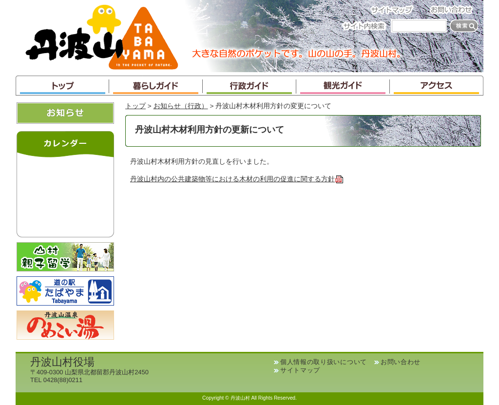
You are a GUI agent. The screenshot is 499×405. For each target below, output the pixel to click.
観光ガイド (343, 86)
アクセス (436, 86)
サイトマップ (394, 9)
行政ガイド (249, 86)
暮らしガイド (156, 86)
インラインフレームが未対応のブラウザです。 (65, 194)
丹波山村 (101, 36)
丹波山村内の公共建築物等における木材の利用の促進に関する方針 (237, 179)
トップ (62, 86)
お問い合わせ (454, 9)
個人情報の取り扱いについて (323, 362)
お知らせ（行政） (181, 106)
